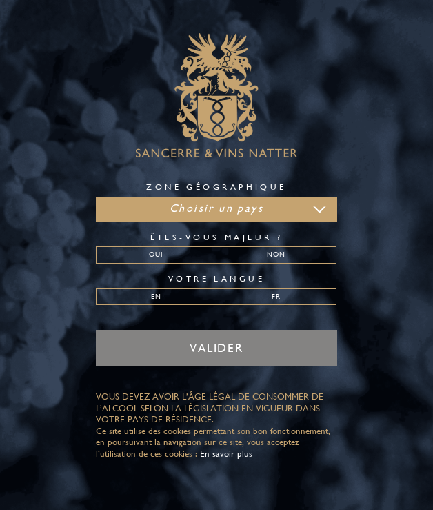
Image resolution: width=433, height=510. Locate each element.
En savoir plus (226, 454)
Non (276, 254)
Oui (156, 254)
